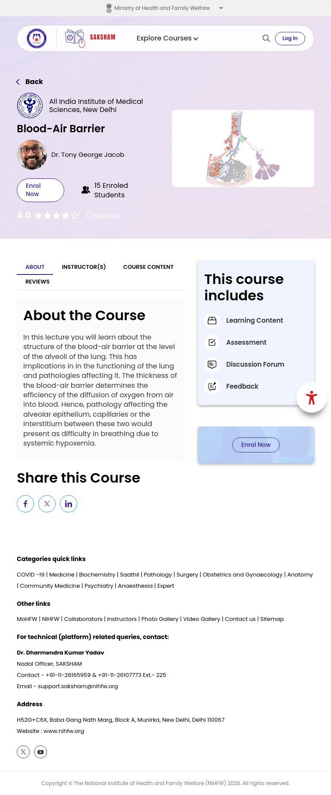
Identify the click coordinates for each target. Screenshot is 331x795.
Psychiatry (98, 586)
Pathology (158, 575)
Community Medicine (50, 586)
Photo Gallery (159, 619)
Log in (289, 38)
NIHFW (50, 619)
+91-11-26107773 (119, 675)
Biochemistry (97, 575)
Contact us (240, 619)
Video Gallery (201, 619)
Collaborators (83, 619)
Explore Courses (167, 38)
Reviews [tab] (37, 281)
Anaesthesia (135, 586)
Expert (165, 586)
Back (34, 82)
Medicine (62, 575)
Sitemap (272, 619)
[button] (220, 8)
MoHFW (27, 619)
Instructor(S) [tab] (84, 267)
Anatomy (300, 575)
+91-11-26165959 (68, 675)
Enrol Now (33, 190)
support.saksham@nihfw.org (78, 686)
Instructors (122, 619)
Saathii (129, 575)
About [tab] (34, 267)
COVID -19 (30, 575)
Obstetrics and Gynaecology (242, 575)
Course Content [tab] (148, 267)
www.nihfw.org (64, 731)
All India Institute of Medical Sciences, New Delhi (96, 105)
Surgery (187, 575)
